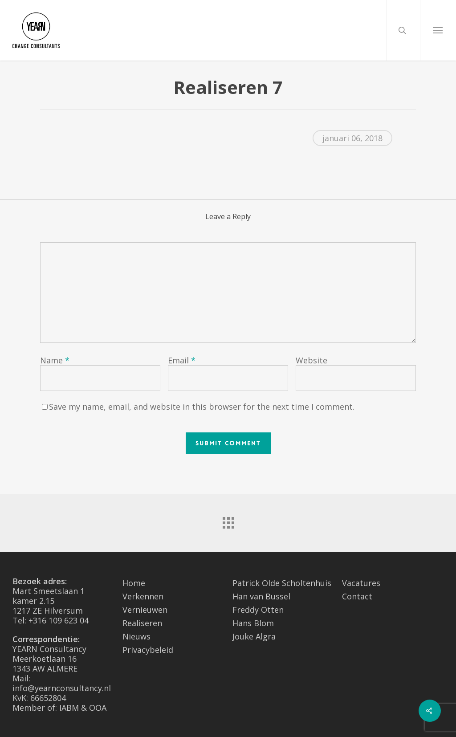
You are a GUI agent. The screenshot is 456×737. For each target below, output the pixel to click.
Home (133, 583)
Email (181, 360)
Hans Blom (253, 623)
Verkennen (142, 596)
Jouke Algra (254, 636)
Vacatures (361, 583)
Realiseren (142, 623)
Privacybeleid (147, 650)
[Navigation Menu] (438, 30)
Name (54, 360)
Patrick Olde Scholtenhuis (281, 583)
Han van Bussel (261, 596)
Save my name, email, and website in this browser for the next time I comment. (201, 406)
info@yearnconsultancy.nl (61, 688)
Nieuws (136, 636)
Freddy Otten (258, 610)
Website (311, 360)
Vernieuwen (144, 610)
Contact (357, 596)
